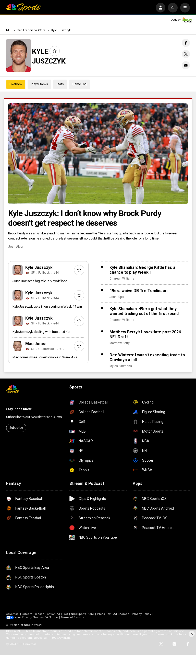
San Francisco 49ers (31, 30)
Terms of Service (72, 617)
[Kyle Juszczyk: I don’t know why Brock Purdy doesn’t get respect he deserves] (98, 153)
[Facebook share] (186, 43)
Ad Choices (121, 614)
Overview (15, 84)
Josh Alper (15, 246)
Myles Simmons (120, 366)
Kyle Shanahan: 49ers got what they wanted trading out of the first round (144, 311)
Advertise (12, 614)
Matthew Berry (119, 343)
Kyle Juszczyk (61, 30)
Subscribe (16, 428)
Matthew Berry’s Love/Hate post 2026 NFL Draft (145, 334)
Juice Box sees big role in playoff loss (40, 281)
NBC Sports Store (82, 614)
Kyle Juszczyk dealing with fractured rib (41, 332)
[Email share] (186, 65)
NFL (8, 30)
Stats (60, 84)
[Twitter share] (186, 54)
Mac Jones (35, 343)
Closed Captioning (47, 614)
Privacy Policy (141, 614)
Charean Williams (121, 278)
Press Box (104, 614)
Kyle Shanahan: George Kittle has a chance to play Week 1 (142, 270)
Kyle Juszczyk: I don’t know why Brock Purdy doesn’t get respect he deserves (84, 218)
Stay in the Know (19, 409)
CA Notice (51, 617)
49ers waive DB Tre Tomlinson (138, 290)
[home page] (23, 7)
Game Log (79, 84)
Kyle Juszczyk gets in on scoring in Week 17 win (47, 306)
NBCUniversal (33, 625)
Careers (27, 614)
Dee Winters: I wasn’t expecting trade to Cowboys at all (147, 357)
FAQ (65, 614)
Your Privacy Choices (29, 617)
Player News (39, 84)
